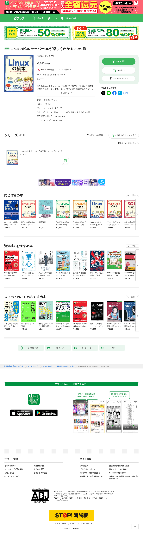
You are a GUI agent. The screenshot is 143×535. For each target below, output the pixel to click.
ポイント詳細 (63, 69)
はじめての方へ (10, 466)
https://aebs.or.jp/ (62, 500)
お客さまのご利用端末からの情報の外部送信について (123, 477)
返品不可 (40, 79)
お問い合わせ (9, 473)
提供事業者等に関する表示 (119, 466)
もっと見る (131, 195)
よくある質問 (39, 469)
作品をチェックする (120, 78)
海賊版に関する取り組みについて (92, 476)
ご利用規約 (84, 466)
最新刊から (133, 143)
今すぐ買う (121, 61)
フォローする (52, 56)
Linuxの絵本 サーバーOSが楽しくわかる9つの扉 (41, 151)
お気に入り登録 (96, 135)
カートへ (121, 70)
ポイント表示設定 (40, 473)
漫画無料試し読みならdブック (13, 366)
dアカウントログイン (12, 476)
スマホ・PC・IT (54, 108)
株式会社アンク (44, 56)
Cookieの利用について (118, 473)
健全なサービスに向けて (118, 469)
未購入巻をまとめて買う (125, 135)
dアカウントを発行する (61, 523)
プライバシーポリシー (88, 469)
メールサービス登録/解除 (13, 469)
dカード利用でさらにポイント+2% (50, 75)
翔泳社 (48, 104)
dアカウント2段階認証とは (90, 473)
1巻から (122, 143)
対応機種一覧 (39, 466)
